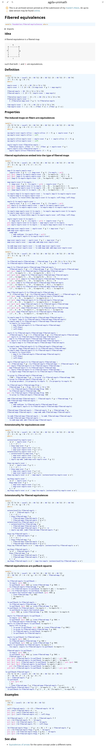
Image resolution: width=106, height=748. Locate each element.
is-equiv (53, 172)
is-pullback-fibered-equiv (17, 672)
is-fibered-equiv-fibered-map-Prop (23, 385)
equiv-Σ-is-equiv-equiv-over (20, 201)
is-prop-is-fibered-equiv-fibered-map (24, 375)
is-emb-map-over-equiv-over (20, 246)
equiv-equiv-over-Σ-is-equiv (20, 219)
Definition (12, 70)
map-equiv (56, 87)
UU (34, 78)
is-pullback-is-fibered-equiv (20, 602)
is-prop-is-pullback (22, 627)
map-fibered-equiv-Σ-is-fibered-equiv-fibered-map (30, 292)
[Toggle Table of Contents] (3, 2)
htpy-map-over (17, 446)
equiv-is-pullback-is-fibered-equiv (23, 637)
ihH (11, 377)
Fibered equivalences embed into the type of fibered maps (37, 155)
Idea (8, 34)
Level (24, 78)
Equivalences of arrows (19, 744)
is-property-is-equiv (35, 381)
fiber (38, 107)
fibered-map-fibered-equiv (19, 410)
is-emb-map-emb (42, 248)
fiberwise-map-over (21, 101)
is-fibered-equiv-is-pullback (20, 581)
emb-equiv (17, 236)
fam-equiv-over (14, 105)
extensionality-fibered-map (23, 524)
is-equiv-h (53, 174)
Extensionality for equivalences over (25, 424)
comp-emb (13, 232)
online (37, 10)
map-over (36, 172)
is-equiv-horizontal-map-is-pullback (26, 593)
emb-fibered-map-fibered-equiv (21, 399)
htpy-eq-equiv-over (16, 463)
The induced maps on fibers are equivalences (30, 117)
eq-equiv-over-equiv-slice (19, 133)
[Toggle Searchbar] (12, 2)
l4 (18, 78)
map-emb (32, 242)
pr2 (8, 176)
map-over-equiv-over (16, 240)
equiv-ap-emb (17, 459)
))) (63, 174)
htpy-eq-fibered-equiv (17, 534)
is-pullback (14, 585)
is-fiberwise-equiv (46, 101)
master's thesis (72, 8)
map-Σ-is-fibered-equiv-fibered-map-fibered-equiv (30, 267)
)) (62, 107)
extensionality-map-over (22, 453)
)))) (50, 277)
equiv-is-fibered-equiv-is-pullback (23, 616)
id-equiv (37, 720)
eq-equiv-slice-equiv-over (19, 139)
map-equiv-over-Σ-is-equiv (19, 182)
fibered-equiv (13, 91)
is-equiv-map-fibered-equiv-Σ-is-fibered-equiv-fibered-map (34, 346)
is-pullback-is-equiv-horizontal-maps (26, 610)
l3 (15, 78)
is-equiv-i (20, 273)
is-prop (37, 377)
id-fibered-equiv (15, 718)
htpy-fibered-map (19, 516)
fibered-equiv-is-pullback (19, 651)
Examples (11, 695)
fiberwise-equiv (16, 147)
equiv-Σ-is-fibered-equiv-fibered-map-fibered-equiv (31, 333)
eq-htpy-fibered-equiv (17, 549)
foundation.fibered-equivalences (27, 24)
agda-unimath (57, 2)
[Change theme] (7, 2)
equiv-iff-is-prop (17, 625)
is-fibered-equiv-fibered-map (20, 261)
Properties (12, 112)
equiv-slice (39, 133)
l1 (9, 78)
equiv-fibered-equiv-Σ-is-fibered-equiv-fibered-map (31, 362)
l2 (12, 78)
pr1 (61, 172)
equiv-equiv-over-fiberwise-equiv (22, 145)
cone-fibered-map (41, 585)
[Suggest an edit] (102, 2)
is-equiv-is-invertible (20, 198)
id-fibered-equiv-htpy (17, 728)
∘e (44, 457)
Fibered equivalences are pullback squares (28, 565)
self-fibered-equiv (16, 708)
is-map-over (38, 87)
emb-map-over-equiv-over (18, 229)
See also (10, 739)
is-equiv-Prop (32, 234)
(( (43, 174)
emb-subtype (18, 234)
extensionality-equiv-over (19, 440)
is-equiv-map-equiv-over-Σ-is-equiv (23, 211)
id (50, 708)
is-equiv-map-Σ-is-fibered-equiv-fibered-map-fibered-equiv (34, 317)
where (45, 24)
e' (13, 442)
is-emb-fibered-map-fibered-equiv (22, 416)
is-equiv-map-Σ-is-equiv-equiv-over (23, 194)
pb (52, 589)
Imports (10, 29)
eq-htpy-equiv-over (16, 479)
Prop (29, 387)
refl (36, 135)
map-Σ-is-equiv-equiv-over (19, 171)
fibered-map (42, 261)
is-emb (38, 246)
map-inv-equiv (39, 490)
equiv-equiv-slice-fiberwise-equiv (25, 151)
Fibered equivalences (25, 17)
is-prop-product (16, 381)
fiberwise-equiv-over (17, 97)
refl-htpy (61, 198)
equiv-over (12, 85)
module (8, 24)
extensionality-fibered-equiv (20, 510)
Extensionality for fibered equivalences (26, 495)
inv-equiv (13, 647)
